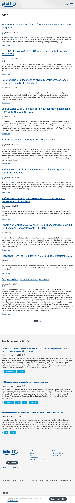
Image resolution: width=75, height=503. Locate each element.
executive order (19, 93)
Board (32, 453)
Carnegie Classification (15, 37)
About (31, 451)
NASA (28, 211)
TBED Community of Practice (39, 460)
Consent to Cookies (58, 499)
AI (6, 432)
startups (21, 371)
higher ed (33, 402)
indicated (12, 182)
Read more (6, 45)
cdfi (25, 402)
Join (53, 451)
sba (18, 402)
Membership (34, 458)
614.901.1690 (67, 480)
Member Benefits (58, 453)
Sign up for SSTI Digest (13, 468)
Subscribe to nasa (2, 327)
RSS (7, 493)
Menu (67, 4)
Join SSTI (13, 463)
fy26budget (8, 402)
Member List (57, 455)
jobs (12, 432)
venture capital (9, 371)
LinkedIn (4, 493)
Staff (31, 455)
